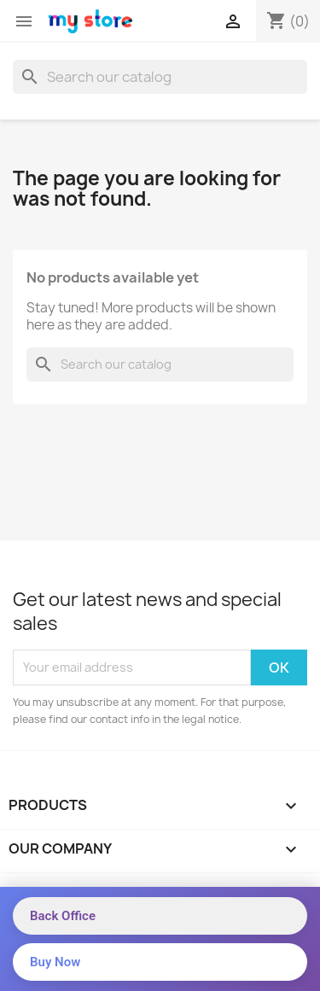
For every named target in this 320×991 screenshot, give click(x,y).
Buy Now (55, 962)
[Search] (160, 77)
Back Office (63, 916)
